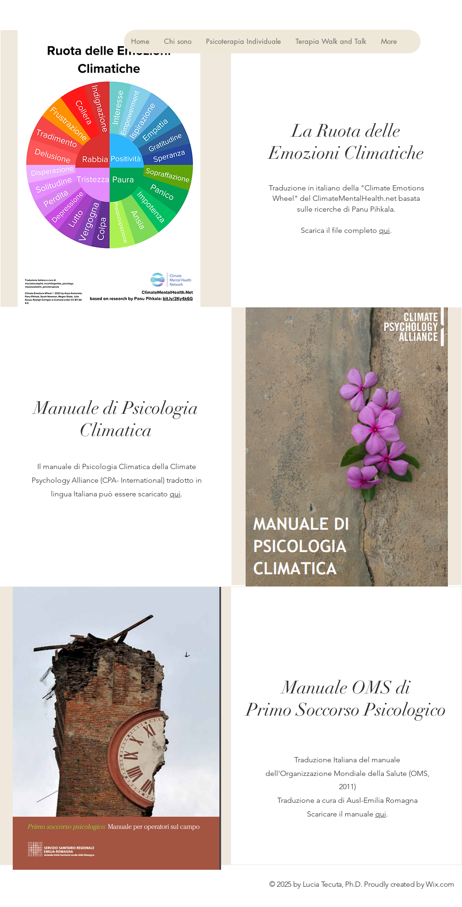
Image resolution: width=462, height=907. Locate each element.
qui (384, 230)
